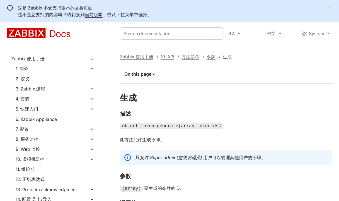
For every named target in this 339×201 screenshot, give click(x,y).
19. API (167, 56)
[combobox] (173, 33)
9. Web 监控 (28, 149)
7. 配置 (22, 129)
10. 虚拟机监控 (30, 159)
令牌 (211, 56)
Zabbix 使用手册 (28, 58)
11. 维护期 (25, 169)
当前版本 (94, 14)
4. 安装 (22, 99)
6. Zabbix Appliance (36, 119)
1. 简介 (22, 68)
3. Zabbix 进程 (30, 89)
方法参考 (190, 56)
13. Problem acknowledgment (46, 189)
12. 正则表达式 (30, 179)
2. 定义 (23, 79)
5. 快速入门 (27, 109)
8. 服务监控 (27, 139)
